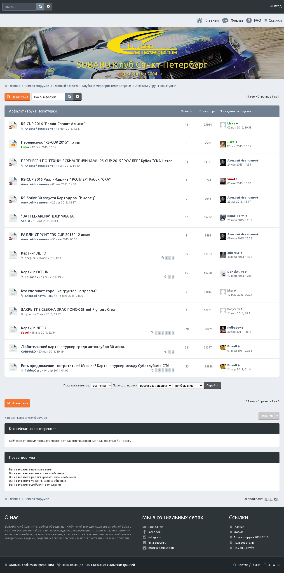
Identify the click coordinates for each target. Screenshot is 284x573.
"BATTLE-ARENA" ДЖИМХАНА (47, 216)
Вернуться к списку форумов (27, 417)
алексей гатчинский (40, 295)
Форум (238, 531)
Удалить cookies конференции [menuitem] (31, 565)
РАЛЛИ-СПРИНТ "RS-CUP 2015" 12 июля (55, 235)
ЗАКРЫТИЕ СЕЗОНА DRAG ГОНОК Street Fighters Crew (68, 309)
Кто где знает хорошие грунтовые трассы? (58, 291)
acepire (30, 258)
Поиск (40, 7)
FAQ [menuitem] (257, 20)
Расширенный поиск (48, 7)
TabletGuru (33, 370)
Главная (212, 20)
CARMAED (28, 351)
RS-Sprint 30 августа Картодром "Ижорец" (58, 198)
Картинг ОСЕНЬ (34, 272)
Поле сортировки (142, 385)
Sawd (231, 179)
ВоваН (232, 346)
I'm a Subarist (157, 542)
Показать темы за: (87, 385)
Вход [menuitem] (278, 6)
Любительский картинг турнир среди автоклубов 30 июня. (73, 347)
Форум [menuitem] (237, 20)
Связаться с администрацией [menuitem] (113, 565)
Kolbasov (31, 276)
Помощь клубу (244, 547)
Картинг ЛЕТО (33, 253)
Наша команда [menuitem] (72, 565)
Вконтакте (155, 526)
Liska (231, 123)
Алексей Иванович (39, 128)
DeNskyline (235, 271)
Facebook (154, 531)
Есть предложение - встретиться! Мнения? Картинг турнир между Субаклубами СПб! (95, 366)
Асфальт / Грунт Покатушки (33, 111)
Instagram (154, 537)
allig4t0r (233, 252)
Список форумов (36, 499)
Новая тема (19, 96)
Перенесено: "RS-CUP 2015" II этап (50, 142)
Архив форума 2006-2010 (251, 537)
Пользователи (244, 542)
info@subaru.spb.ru (161, 547)
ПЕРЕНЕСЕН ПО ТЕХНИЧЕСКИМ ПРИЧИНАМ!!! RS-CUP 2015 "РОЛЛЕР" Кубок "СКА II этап (96, 161)
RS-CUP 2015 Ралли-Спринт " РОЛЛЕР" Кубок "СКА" (66, 179)
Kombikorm (235, 216)
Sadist (25, 220)
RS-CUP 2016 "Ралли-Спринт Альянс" (53, 124)
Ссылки (275, 20)
